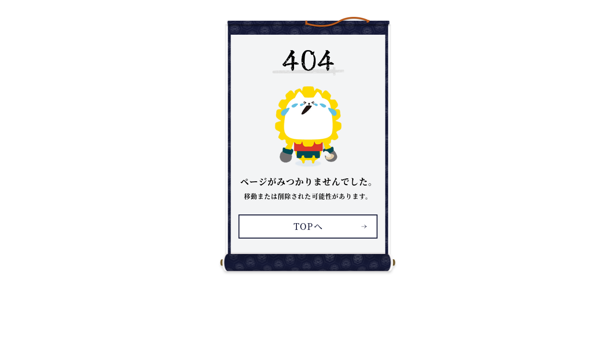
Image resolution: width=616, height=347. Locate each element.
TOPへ (308, 226)
